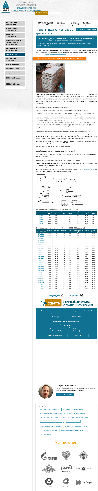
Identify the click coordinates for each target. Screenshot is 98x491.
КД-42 (41, 223)
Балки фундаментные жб (62, 417)
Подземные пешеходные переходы (72, 409)
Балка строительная (46, 417)
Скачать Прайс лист (54, 336)
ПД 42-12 (41, 268)
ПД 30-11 (41, 246)
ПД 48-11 (41, 278)
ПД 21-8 (41, 238)
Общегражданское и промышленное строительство (55, 413)
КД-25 (41, 217)
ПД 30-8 (41, 254)
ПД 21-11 (41, 234)
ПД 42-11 (41, 266)
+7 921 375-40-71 (87, 3)
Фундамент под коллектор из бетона (76, 426)
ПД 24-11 (41, 240)
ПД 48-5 (41, 286)
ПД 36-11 (41, 256)
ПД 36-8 (41, 264)
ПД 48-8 (41, 288)
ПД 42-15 (41, 270)
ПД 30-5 (41, 252)
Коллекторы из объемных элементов (51, 426)
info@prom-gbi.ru (51, 5)
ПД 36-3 (41, 260)
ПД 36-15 (41, 258)
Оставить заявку (41, 12)
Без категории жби (79, 413)
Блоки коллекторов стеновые (48, 430)
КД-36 (41, 221)
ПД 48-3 (41, 284)
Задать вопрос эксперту (65, 394)
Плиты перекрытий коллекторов (49, 409)
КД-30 (41, 219)
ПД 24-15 (41, 242)
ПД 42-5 (41, 274)
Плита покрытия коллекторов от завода (52, 422)
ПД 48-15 (41, 282)
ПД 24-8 (41, 244)
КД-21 (41, 215)
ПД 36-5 (41, 262)
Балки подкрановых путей (80, 417)
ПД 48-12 (41, 280)
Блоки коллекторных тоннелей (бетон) (72, 430)
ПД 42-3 (41, 272)
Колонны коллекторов (73, 422)
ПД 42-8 (41, 276)
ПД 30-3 (41, 250)
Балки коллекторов (45, 434)
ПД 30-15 (41, 248)
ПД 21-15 (41, 236)
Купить (78, 336)
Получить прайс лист (86, 29)
